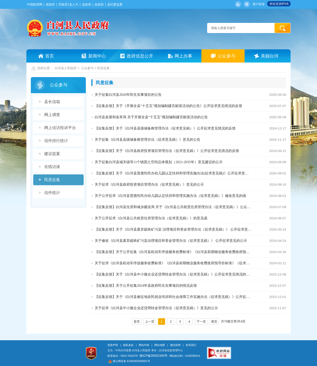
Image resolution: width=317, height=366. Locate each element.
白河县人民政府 (65, 68)
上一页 (149, 321)
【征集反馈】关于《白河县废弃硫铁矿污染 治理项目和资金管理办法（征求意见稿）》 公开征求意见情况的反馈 (173, 229)
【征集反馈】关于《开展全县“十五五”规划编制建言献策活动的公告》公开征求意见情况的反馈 (168, 106)
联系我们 (191, 345)
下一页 (201, 321)
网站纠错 (144, 345)
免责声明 (112, 345)
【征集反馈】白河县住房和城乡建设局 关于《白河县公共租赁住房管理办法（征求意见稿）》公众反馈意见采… (173, 207)
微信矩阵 (175, 345)
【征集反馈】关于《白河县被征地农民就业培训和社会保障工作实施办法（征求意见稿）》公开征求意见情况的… (173, 297)
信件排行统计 (56, 141)
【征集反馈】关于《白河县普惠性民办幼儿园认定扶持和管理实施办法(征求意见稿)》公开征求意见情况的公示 (173, 173)
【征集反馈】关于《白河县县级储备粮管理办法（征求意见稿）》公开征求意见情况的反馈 (165, 128)
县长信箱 (52, 102)
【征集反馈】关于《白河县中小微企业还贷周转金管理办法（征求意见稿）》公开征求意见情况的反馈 (173, 274)
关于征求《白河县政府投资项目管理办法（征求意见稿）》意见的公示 (149, 184)
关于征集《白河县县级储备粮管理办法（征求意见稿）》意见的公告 (147, 139)
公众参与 (87, 68)
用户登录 (258, 4)
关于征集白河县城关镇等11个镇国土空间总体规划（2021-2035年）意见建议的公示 (159, 162)
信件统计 (52, 192)
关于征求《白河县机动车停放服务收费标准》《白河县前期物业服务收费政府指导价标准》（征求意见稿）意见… (173, 263)
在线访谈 (52, 167)
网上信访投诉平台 (60, 128)
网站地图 (159, 345)
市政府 (63, 4)
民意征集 (52, 179)
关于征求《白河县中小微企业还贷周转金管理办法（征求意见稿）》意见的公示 (156, 308)
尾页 (214, 321)
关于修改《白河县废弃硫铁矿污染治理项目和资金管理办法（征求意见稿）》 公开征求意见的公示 (171, 240)
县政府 (86, 4)
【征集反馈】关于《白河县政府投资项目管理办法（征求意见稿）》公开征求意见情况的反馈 (167, 151)
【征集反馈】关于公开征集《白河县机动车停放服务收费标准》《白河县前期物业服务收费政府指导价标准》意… (173, 252)
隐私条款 (128, 345)
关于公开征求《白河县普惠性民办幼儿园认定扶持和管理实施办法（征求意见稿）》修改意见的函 (170, 196)
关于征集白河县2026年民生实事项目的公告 (128, 94)
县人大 (73, 4)
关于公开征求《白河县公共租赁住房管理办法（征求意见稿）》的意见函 (151, 218)
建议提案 (52, 154)
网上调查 (52, 115)
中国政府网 (34, 4)
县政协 (99, 4)
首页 (137, 321)
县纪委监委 (115, 4)
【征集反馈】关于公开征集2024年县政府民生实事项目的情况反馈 (146, 285)
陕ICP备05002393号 (154, 355)
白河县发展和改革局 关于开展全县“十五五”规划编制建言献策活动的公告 (151, 117)
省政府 (50, 4)
